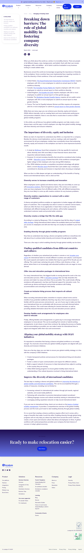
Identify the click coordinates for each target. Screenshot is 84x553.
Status (53, 487)
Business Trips (22, 491)
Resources (38, 6)
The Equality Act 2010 (45, 92)
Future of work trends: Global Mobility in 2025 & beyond (41, 506)
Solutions (28, 6)
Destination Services (24, 489)
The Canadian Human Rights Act (44, 88)
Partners (4, 482)
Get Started (66, 6)
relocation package (51, 278)
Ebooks (37, 500)
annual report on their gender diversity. (67, 106)
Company (49, 6)
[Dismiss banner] (82, 1)
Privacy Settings (72, 549)
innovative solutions (33, 187)
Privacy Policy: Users (73, 482)
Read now (59, 2)
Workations (22, 494)
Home (25, 13)
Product (18, 6)
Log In (77, 6)
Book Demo (42, 448)
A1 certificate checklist (41, 486)
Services (21, 482)
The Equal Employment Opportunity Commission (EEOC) (56, 81)
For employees (23, 503)
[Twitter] (29, 54)
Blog (30, 13)
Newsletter (54, 485)
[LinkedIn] (25, 54)
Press (53, 482)
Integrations (5, 485)
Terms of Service (53, 549)
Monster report (43, 166)
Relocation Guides (40, 502)
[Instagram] (5, 470)
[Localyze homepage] (7, 6)
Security (70, 480)
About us (54, 480)
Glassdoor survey (40, 159)
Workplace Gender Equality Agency (48, 97)
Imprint (80, 549)
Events (37, 515)
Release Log (5, 490)
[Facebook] (9, 470)
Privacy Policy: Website (74, 485)
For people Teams (23, 500)
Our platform (5, 480)
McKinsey (38, 150)
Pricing (4, 487)
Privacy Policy (62, 549)
